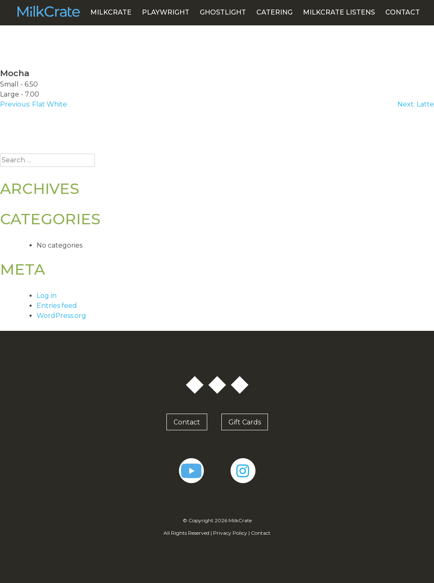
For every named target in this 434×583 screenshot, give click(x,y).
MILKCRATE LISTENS (339, 12)
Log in (47, 296)
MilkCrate (110, 12)
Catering (274, 12)
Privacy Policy (230, 533)
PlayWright (165, 12)
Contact (402, 12)
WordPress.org (61, 316)
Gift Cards (244, 422)
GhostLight (223, 12)
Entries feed (57, 306)
